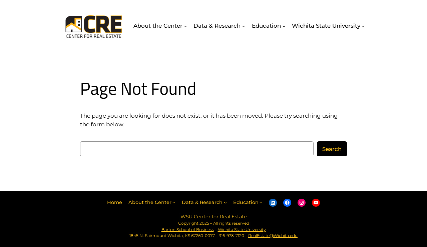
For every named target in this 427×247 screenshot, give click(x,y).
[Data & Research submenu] (243, 25)
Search (332, 149)
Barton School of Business (187, 229)
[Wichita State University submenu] (363, 25)
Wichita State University (242, 229)
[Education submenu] (284, 25)
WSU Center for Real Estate (213, 217)
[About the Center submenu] (185, 25)
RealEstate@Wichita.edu (273, 235)
